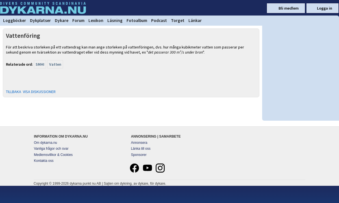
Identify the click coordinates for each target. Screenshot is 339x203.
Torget (177, 20)
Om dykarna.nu (45, 143)
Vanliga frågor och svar (51, 149)
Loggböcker (14, 20)
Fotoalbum (137, 20)
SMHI (40, 64)
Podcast (159, 20)
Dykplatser (40, 20)
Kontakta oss (43, 161)
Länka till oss (140, 149)
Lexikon (95, 20)
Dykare (61, 20)
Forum (78, 20)
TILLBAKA (13, 91)
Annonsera (139, 143)
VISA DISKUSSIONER (39, 91)
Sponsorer (138, 155)
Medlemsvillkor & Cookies (53, 155)
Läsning (115, 20)
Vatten (55, 64)
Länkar (195, 20)
